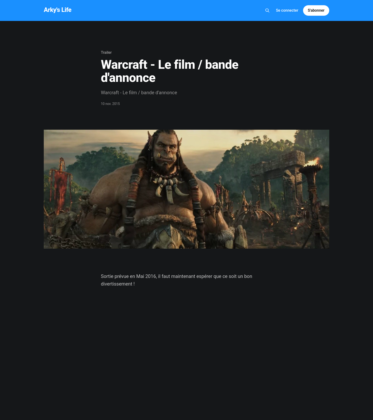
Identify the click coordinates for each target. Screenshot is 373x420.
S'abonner (316, 10)
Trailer (106, 52)
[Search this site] (267, 10)
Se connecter (287, 10)
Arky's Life (57, 9)
